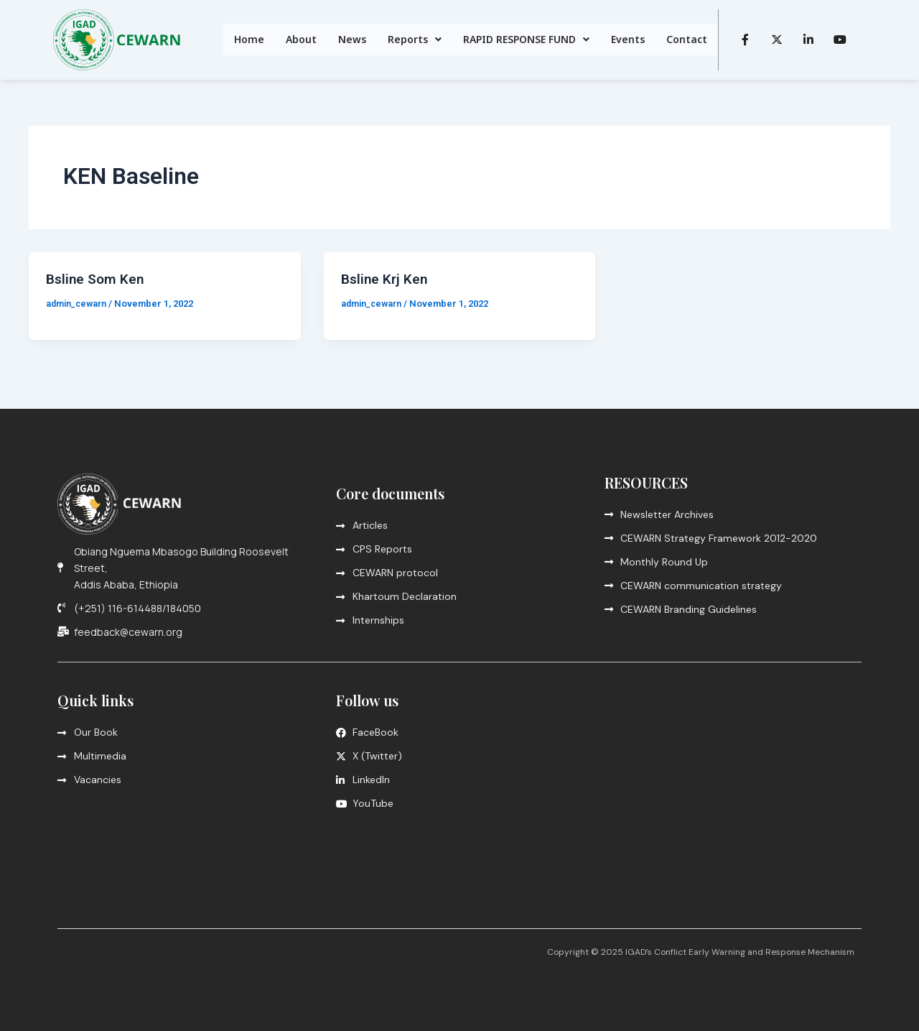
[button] (414, 39)
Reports (415, 39)
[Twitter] (777, 39)
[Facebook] (745, 39)
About (301, 39)
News (352, 39)
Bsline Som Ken (96, 278)
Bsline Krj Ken (386, 278)
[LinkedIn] (808, 39)
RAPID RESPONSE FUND (526, 39)
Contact (686, 39)
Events (628, 39)
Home (249, 39)
